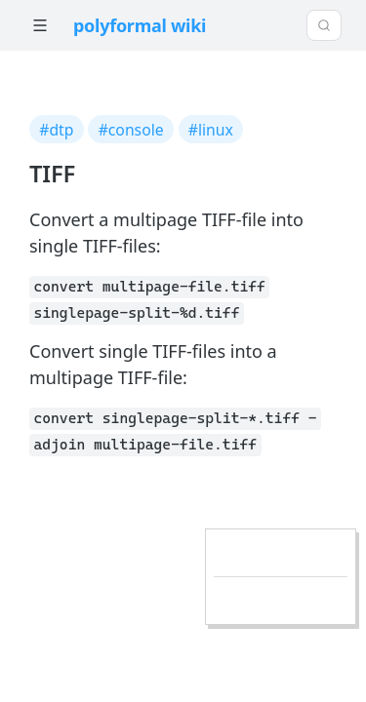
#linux (210, 129)
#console (131, 129)
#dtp (56, 129)
